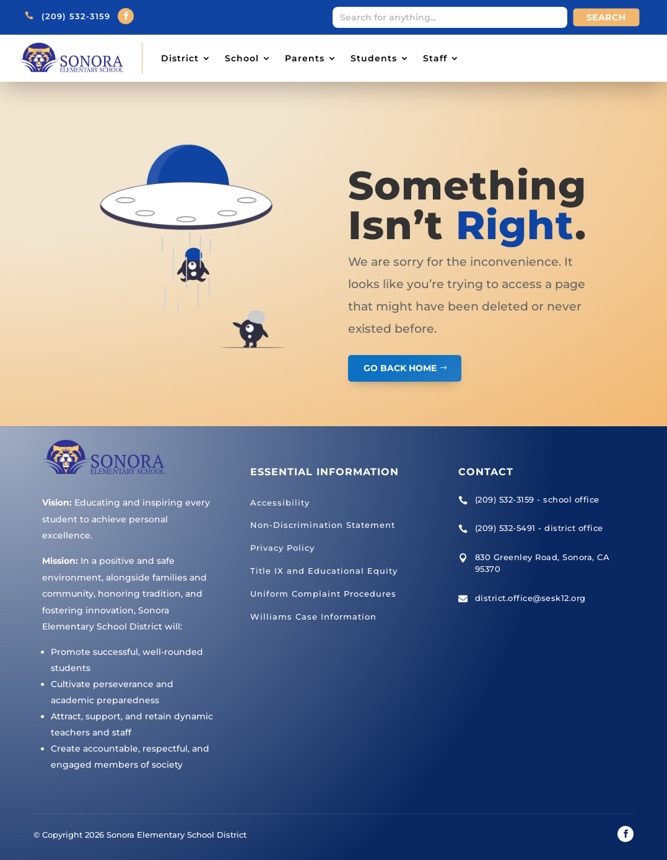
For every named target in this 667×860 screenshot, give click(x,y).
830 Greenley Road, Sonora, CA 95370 (542, 563)
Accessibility (280, 502)
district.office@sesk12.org (530, 598)
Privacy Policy (282, 548)
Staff (435, 58)
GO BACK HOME (400, 368)
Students (374, 58)
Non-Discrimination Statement (322, 525)
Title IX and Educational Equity (324, 571)
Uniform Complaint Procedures (323, 594)
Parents (305, 58)
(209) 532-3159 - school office (537, 499)
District (180, 58)
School (242, 58)
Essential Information (324, 472)
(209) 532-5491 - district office (539, 528)
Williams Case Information (313, 616)
